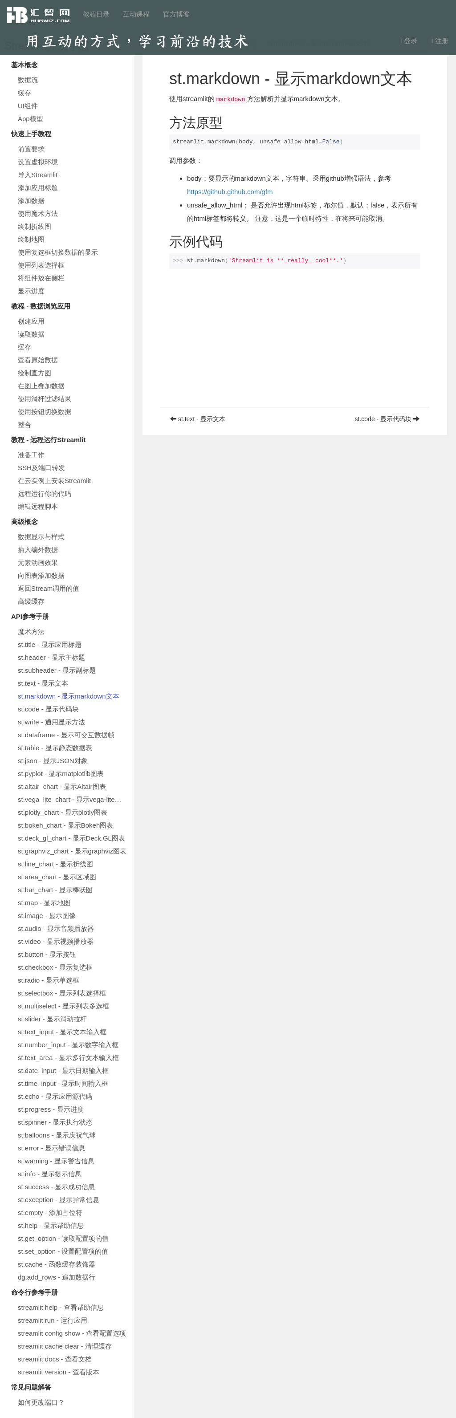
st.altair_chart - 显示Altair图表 (62, 786)
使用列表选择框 (41, 265)
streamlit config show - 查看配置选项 (72, 1333)
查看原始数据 (38, 360)
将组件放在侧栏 (41, 278)
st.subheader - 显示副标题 (57, 670)
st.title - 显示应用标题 (49, 644)
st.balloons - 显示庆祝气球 (57, 1135)
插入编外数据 (38, 549)
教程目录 (96, 14)
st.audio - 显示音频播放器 (56, 928)
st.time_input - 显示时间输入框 (63, 1083)
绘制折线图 (34, 226)
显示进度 (31, 291)
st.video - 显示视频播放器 (56, 941)
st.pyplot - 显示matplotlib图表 (61, 773)
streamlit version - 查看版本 (58, 1372)
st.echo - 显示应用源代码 (55, 1096)
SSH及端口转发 (41, 467)
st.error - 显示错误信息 (51, 1148)
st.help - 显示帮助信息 (51, 1225)
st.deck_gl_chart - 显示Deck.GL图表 (71, 838)
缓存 (24, 93)
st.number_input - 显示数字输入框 (68, 1044)
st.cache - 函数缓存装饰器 (56, 1264)
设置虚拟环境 (38, 162)
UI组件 (28, 106)
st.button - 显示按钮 (47, 954)
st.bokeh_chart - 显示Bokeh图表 (65, 825)
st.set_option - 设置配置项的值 (63, 1251)
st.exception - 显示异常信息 (58, 1199)
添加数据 (31, 200)
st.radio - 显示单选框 (48, 980)
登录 (409, 41)
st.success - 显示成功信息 (56, 1186)
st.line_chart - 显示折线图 (55, 864)
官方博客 (176, 14)
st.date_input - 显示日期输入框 (63, 1070)
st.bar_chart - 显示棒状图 (55, 890)
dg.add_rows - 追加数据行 (56, 1277)
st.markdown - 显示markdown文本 (68, 696)
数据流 (28, 80)
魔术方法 (31, 631)
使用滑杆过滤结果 (44, 398)
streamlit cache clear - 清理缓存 (65, 1346)
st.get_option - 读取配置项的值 (63, 1238)
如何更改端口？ (41, 1402)
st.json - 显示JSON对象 (53, 760)
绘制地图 (31, 239)
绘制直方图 (34, 373)
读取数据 (31, 334)
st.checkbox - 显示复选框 (55, 967)
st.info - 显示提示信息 (49, 1174)
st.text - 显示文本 (43, 683)
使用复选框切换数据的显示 (58, 252)
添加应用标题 (38, 187)
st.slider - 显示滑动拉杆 (52, 1019)
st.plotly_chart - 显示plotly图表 (62, 812)
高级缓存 (31, 601)
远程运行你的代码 (44, 493)
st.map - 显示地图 (44, 902)
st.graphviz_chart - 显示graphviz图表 (72, 851)
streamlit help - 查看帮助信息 (61, 1307)
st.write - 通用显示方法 (51, 722)
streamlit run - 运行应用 (52, 1320)
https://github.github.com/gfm (230, 191)
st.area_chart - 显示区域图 (57, 877)
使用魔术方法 (38, 213)
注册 (439, 41)
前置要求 (31, 149)
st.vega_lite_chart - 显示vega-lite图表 (73, 799)
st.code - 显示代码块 (48, 709)
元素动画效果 (38, 562)
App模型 (30, 118)
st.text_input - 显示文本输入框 (62, 1032)
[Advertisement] (294, 344)
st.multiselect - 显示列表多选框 (63, 1006)
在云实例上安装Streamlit (54, 480)
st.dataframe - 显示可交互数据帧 (66, 735)
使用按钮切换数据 (44, 411)
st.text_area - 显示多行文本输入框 (68, 1057)
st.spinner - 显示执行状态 (55, 1122)
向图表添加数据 (41, 575)
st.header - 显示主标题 (51, 657)
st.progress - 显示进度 (51, 1109)
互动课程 (136, 14)
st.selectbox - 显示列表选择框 (62, 993)
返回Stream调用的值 (48, 588)
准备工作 (31, 455)
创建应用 (31, 321)
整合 (24, 424)
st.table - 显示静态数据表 (55, 748)
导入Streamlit (37, 175)
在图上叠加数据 (41, 386)
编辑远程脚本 (38, 506)
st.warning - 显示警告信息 (56, 1161)
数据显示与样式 (41, 536)
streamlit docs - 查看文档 (55, 1359)
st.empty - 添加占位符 (50, 1212)
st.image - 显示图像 (47, 915)
